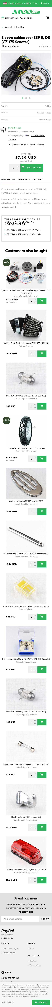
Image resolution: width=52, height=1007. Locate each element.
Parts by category (11, 948)
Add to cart (33, 168)
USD (36, 3)
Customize (8, 1002)
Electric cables (17, 27)
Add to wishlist (19, 145)
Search (26, 18)
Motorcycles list (10, 46)
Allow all (41, 1002)
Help (32, 948)
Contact (33, 961)
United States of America (19, 3)
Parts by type (9, 952)
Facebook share (37, 145)
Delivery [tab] (38, 179)
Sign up (45, 919)
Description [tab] (8, 179)
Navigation (10, 18)
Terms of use (35, 965)
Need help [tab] (24, 179)
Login (45, 3)
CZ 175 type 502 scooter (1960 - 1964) (24, 234)
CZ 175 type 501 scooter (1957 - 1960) (23, 230)
